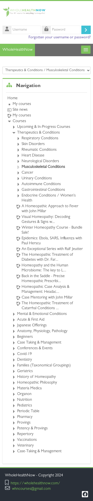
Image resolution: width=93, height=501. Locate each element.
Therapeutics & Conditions (38, 133)
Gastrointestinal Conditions (43, 190)
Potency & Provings (32, 429)
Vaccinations (27, 440)
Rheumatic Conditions (39, 150)
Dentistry (24, 360)
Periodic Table (28, 411)
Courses (19, 121)
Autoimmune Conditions (41, 184)
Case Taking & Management (39, 343)
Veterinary (25, 446)
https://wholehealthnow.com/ (35, 484)
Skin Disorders (33, 144)
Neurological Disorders (40, 161)
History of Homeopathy (36, 377)
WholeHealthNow (17, 50)
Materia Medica (29, 389)
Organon (24, 394)
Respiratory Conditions (40, 139)
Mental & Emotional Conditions (42, 314)
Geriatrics (25, 371)
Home (12, 98)
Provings (24, 423)
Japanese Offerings (32, 326)
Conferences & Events (35, 349)
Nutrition (24, 400)
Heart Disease (33, 156)
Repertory (25, 434)
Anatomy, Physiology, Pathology (42, 331)
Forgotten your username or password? (60, 38)
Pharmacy (24, 417)
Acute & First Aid (30, 320)
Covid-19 (24, 354)
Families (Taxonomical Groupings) (44, 366)
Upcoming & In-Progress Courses (43, 127)
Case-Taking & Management (39, 451)
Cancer (27, 173)
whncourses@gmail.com (31, 489)
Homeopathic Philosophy (37, 383)
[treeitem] (46, 275)
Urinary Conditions (37, 179)
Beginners (25, 337)
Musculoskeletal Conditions (43, 167)
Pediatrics (24, 406)
